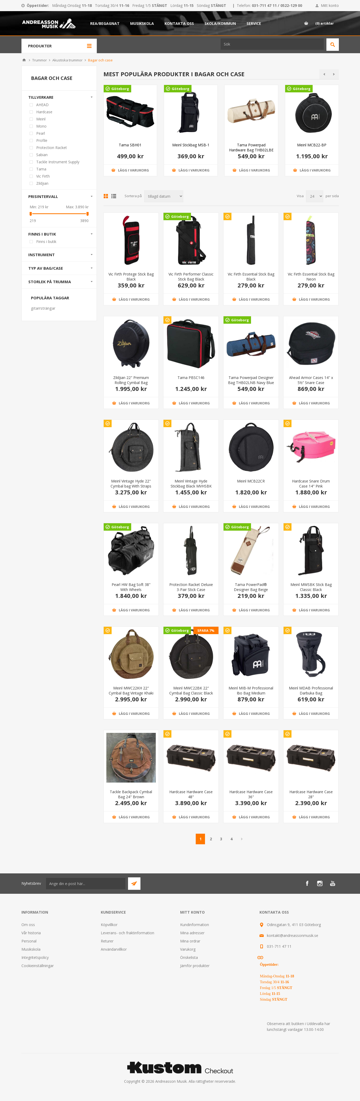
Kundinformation (194, 924)
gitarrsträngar (43, 308)
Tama (41, 169)
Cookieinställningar (37, 965)
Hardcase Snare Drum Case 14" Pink (311, 484)
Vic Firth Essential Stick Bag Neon (311, 277)
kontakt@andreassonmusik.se (292, 935)
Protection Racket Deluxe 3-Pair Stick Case (191, 587)
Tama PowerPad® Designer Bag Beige (251, 587)
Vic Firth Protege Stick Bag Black (131, 277)
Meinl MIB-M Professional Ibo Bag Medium (251, 690)
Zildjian (42, 183)
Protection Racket (51, 147)
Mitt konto (330, 5)
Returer (107, 941)
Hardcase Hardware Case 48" (191, 794)
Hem (24, 60)
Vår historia (31, 932)
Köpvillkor (109, 924)
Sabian (42, 154)
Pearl (40, 133)
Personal (29, 941)
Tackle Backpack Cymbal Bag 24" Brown (131, 794)
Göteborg (120, 88)
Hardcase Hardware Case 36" (251, 794)
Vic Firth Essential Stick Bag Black (251, 277)
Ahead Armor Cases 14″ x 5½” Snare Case (311, 380)
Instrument (41, 254)
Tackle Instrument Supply (57, 161)
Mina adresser (192, 932)
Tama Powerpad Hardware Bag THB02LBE (251, 147)
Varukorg (187, 949)
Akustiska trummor (67, 60)
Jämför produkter (194, 965)
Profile (41, 140)
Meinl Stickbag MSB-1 (190, 144)
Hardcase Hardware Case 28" (311, 794)
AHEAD (42, 104)
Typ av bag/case (45, 268)
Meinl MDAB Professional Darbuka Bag (311, 690)
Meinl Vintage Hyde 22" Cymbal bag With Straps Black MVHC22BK (131, 486)
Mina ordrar (190, 941)
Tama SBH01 (130, 144)
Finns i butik (42, 234)
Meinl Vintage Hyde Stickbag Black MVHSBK (191, 484)
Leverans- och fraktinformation (127, 932)
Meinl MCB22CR (251, 481)
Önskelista (189, 957)
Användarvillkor (114, 949)
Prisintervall (43, 196)
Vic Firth (43, 176)
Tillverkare (40, 97)
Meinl (40, 118)
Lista (113, 196)
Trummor (39, 60)
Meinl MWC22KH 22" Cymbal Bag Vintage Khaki (131, 690)
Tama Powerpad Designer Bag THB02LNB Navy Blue (251, 380)
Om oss (28, 924)
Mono (41, 126)
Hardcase (44, 111)
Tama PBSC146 (190, 377)
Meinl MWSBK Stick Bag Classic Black (311, 587)
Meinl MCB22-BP (311, 144)
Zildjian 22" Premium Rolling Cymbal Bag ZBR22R (131, 382)
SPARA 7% (206, 630)
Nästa (241, 839)
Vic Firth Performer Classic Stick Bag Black (190, 277)
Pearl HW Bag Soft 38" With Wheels (131, 587)
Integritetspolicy (35, 957)
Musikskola (30, 949)
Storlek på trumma (49, 281)
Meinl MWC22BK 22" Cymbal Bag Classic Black (191, 690)
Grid (105, 196)
